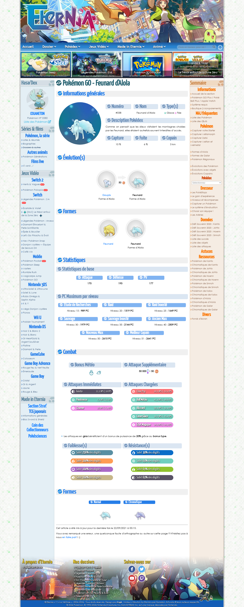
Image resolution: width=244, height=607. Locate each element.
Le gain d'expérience (203, 196)
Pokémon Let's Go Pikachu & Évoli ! (92, 593)
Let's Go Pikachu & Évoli (36, 235)
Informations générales (35, 415)
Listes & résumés (31, 140)
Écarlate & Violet (198, 63)
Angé (119, 602)
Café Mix (28, 251)
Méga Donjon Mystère (35, 308)
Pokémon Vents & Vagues (88, 567)
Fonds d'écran (199, 318)
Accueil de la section (203, 93)
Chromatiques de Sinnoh (205, 287)
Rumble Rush (30, 272)
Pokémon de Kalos (202, 290)
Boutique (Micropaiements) (206, 108)
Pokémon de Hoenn (203, 276)
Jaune (26, 388)
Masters (27, 268)
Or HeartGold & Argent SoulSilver (30, 340)
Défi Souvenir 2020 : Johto (205, 227)
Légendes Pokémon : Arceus (38, 220)
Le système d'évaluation (205, 207)
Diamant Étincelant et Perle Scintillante (94, 586)
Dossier (47, 47)
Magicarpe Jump (32, 276)
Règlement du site (33, 567)
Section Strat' (37, 406)
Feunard (108, 243)
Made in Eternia (129, 47)
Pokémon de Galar (202, 305)
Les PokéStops (199, 192)
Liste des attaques (201, 246)
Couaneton (37, 114)
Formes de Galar (201, 155)
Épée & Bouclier (31, 231)
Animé (158, 47)
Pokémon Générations (35, 156)
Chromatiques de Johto (205, 272)
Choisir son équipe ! (202, 211)
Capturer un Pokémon (204, 203)
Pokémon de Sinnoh (203, 283)
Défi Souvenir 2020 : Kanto (206, 224)
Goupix (106, 195)
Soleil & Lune (29, 292)
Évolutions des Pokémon (205, 166)
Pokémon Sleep (45, 72)
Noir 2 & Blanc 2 (31, 331)
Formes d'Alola (200, 151)
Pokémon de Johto (202, 268)
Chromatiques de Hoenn (205, 279)
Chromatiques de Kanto (205, 264)
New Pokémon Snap (34, 240)
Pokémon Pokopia (33, 189)
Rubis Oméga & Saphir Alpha (30, 298)
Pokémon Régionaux (203, 159)
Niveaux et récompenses (205, 199)
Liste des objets (200, 242)
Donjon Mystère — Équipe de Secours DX (36, 246)
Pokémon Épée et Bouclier (88, 589)
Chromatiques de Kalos (204, 294)
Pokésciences (37, 436)
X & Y (26, 303)
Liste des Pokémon (35, 121)
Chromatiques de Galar (205, 309)
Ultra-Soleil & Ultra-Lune (35, 288)
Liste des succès (200, 239)
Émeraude (28, 371)
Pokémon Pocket (32, 260)
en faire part (69, 537)
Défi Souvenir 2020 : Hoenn (206, 231)
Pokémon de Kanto (202, 261)
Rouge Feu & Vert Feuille (36, 367)
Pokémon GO (30, 279)
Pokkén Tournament (33, 321)
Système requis (199, 104)
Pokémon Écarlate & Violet (88, 576)
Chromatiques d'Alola (204, 302)
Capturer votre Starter (203, 130)
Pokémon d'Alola (201, 298)
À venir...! (28, 165)
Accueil (28, 47)
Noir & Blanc (29, 334)
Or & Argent (29, 384)
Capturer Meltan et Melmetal (201, 143)
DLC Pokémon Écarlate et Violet (91, 580)
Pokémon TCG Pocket (147, 72)
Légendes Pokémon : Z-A (96, 72)
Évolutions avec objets (204, 169)
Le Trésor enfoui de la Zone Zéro (197, 72)
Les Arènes (197, 214)
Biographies (29, 143)
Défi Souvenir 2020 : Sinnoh (206, 235)
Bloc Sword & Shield (33, 419)
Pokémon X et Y (83, 596)
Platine (26, 345)
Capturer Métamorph (203, 134)
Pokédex (71, 47)
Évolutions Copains (202, 173)
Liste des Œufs (199, 121)
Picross (26, 312)
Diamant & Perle (31, 349)
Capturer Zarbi (200, 138)
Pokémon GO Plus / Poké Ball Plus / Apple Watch (204, 99)
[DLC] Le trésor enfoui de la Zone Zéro (35, 214)
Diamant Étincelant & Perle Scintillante (33, 226)
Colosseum (29, 358)
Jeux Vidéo (97, 47)
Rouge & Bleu (30, 391)
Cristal (26, 380)
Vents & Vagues (31, 184)
